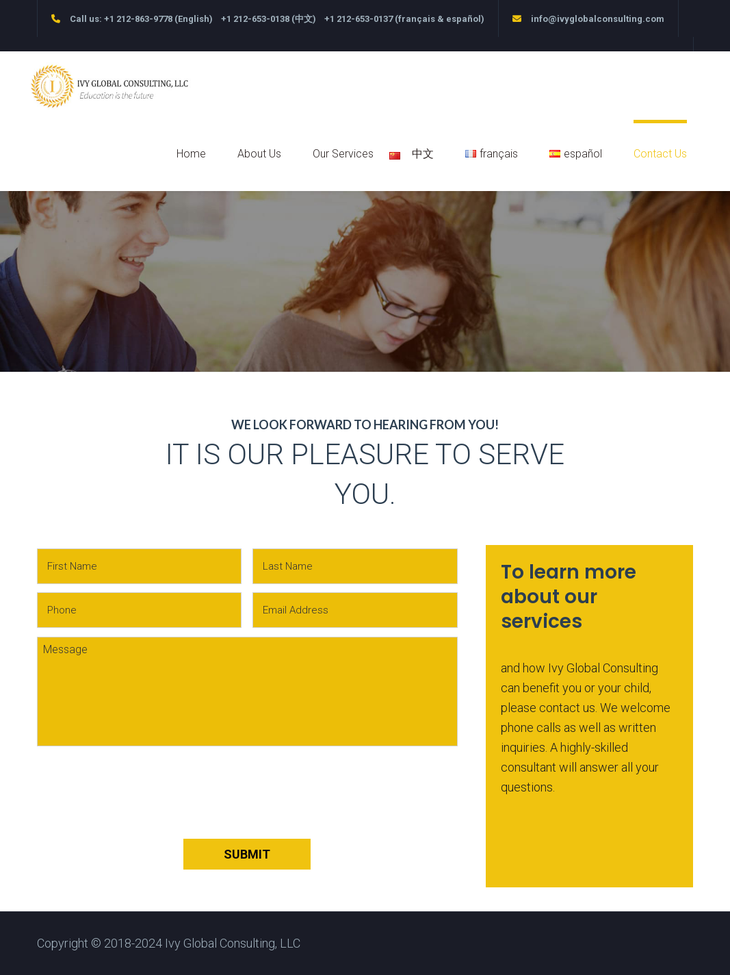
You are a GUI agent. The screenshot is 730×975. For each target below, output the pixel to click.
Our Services (343, 153)
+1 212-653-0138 (255, 19)
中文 (419, 153)
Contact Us (660, 153)
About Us (259, 153)
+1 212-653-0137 (358, 19)
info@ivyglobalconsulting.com (597, 19)
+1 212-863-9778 (138, 19)
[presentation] (141, 804)
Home (191, 153)
